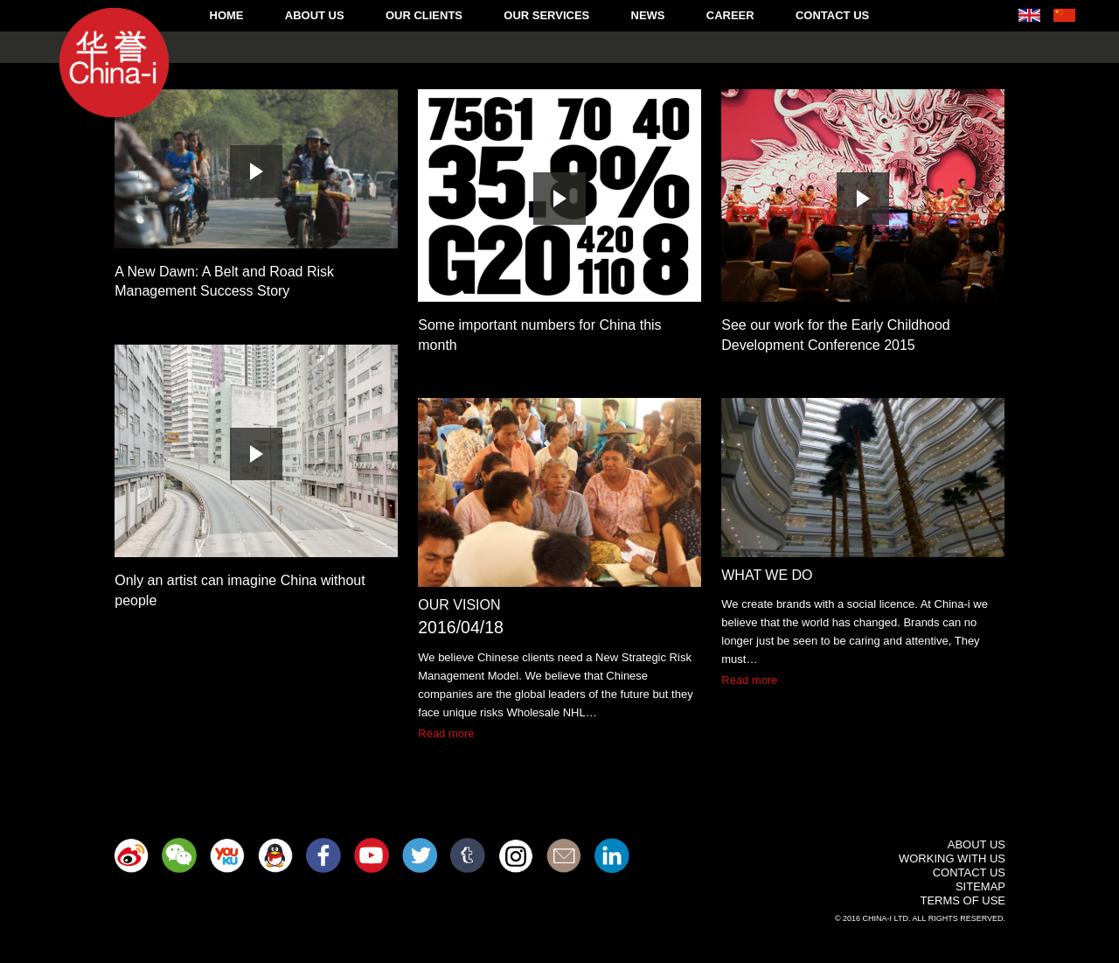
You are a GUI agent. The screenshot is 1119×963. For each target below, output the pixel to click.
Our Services (546, 15)
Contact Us (832, 15)
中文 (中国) (1064, 15)
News (648, 15)
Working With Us (952, 858)
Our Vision (459, 604)
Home (227, 15)
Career (730, 15)
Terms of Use (962, 900)
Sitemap (980, 886)
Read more (446, 733)
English (1029, 15)
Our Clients (424, 15)
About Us (314, 15)
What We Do (766, 575)
